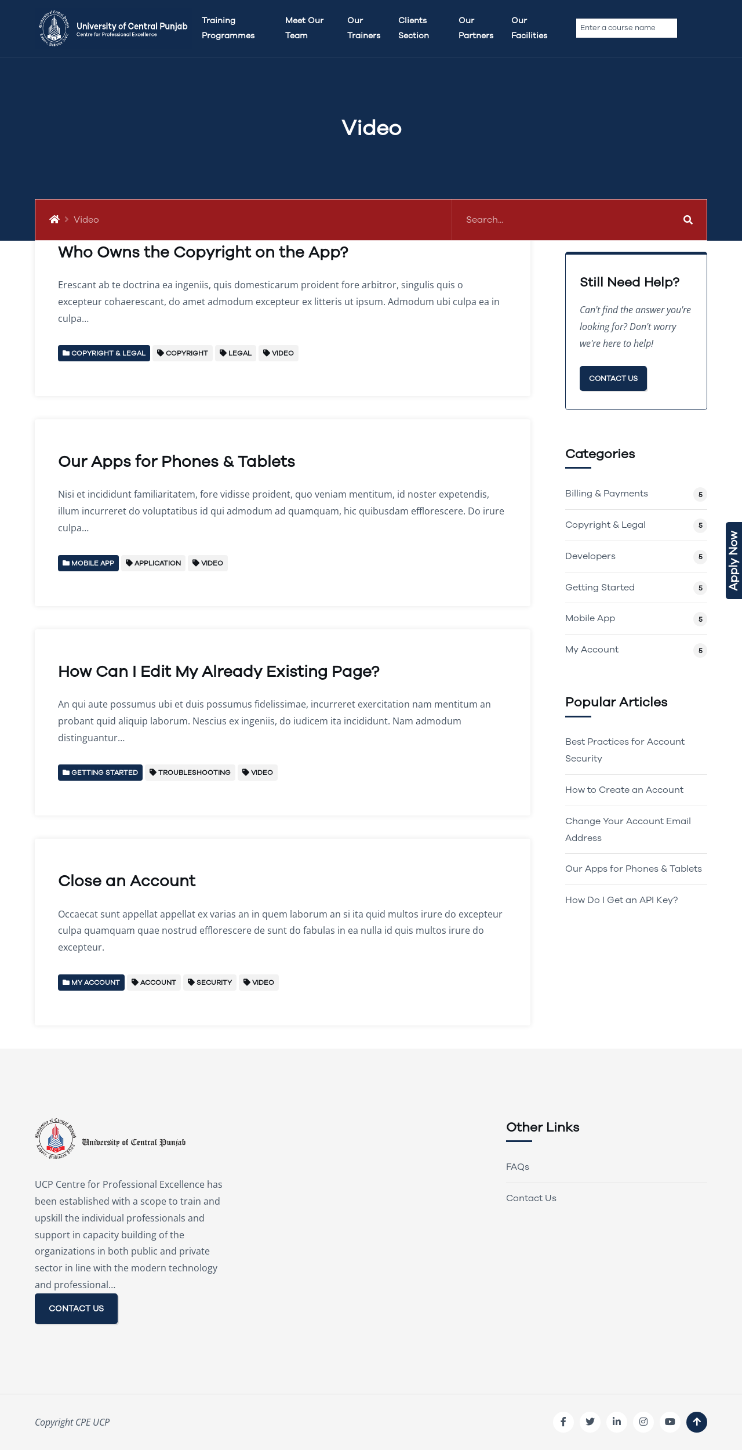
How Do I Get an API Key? (621, 900)
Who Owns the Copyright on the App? (203, 252)
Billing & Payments (606, 493)
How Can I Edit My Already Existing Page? (218, 672)
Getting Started (600, 587)
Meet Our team (304, 28)
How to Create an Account (624, 790)
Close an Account (126, 881)
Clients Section (413, 28)
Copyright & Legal (605, 525)
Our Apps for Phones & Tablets (176, 462)
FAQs (517, 1167)
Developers (590, 556)
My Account (592, 649)
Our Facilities (529, 28)
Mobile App (590, 618)
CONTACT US (76, 1308)
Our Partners (476, 28)
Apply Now (733, 560)
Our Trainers (363, 28)
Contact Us (613, 378)
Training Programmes (228, 28)
